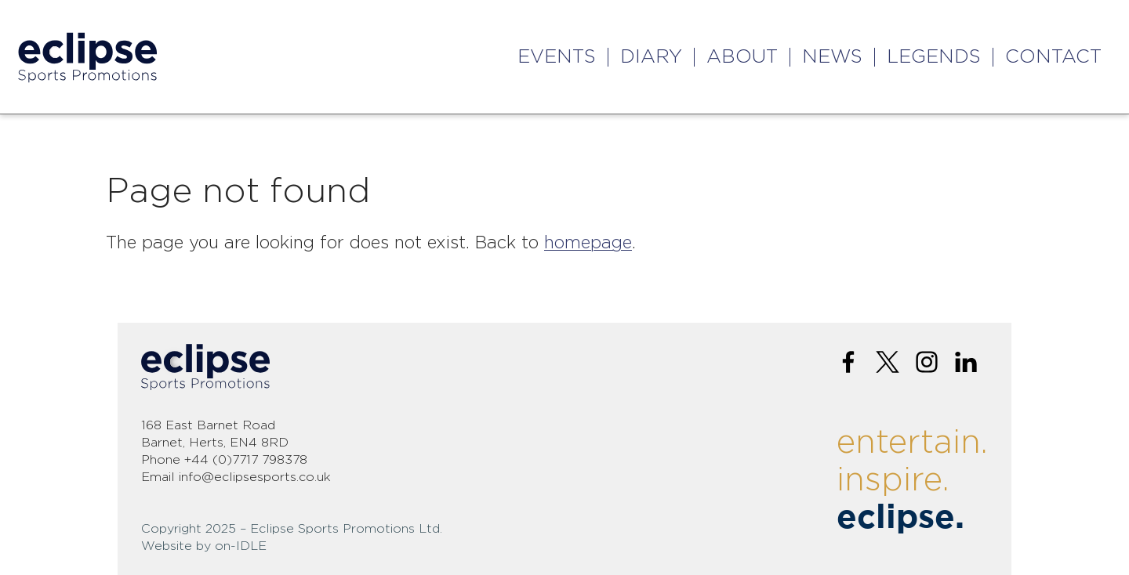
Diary (651, 57)
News (832, 57)
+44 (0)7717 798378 (245, 460)
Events (556, 57)
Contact (1053, 57)
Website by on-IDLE (204, 546)
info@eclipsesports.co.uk (255, 477)
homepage (588, 242)
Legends (934, 57)
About (742, 57)
